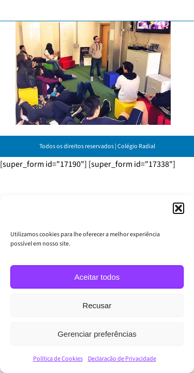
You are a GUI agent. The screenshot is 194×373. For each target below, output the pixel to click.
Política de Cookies (58, 358)
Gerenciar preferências (97, 333)
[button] (178, 208)
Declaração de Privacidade (122, 358)
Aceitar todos (97, 276)
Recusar (97, 305)
